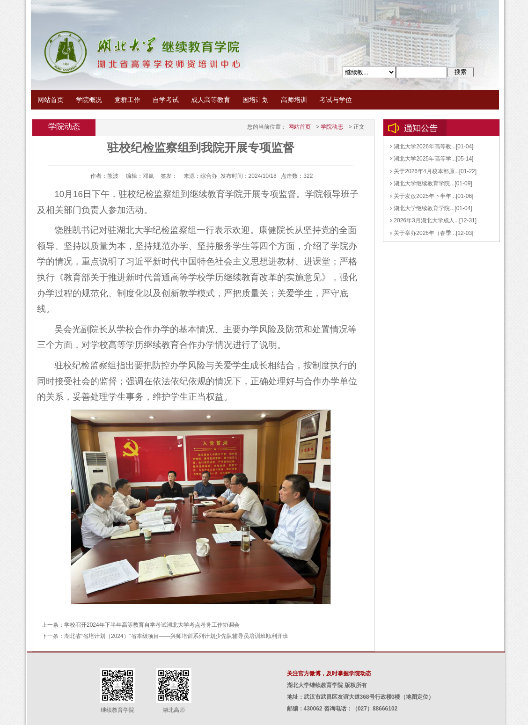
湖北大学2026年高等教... (423, 146)
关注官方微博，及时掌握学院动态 (329, 673)
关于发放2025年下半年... (423, 196)
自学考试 (166, 99)
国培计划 (255, 99)
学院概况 (89, 99)
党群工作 (127, 99)
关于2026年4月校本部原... (424, 171)
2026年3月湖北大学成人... (424, 220)
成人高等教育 (210, 99)
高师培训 (294, 99)
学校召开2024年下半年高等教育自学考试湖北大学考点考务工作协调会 (152, 625)
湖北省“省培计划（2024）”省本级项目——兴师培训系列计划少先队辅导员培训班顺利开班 (176, 636)
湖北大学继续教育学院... (422, 183)
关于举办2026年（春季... (423, 233)
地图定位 (417, 697)
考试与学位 (335, 99)
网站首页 (50, 99)
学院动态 (332, 127)
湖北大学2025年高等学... (423, 158)
